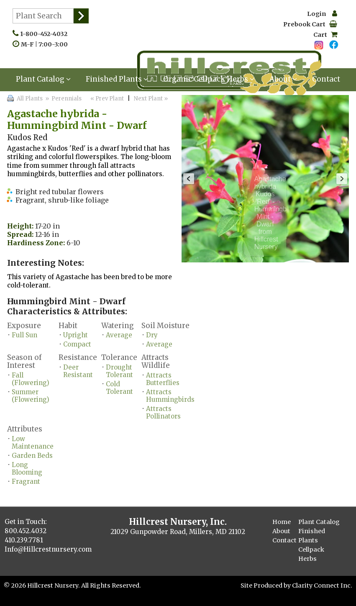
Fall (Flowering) (30, 379)
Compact (77, 344)
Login (322, 14)
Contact (326, 79)
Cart (325, 35)
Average (119, 335)
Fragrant (26, 481)
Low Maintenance (33, 442)
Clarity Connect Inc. (322, 585)
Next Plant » (151, 98)
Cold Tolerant (119, 387)
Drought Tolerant (119, 371)
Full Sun (24, 335)
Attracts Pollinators (163, 412)
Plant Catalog (43, 79)
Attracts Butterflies (162, 379)
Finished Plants (117, 79)
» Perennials (63, 98)
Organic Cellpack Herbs (208, 79)
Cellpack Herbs (311, 554)
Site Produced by (266, 585)
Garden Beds (32, 456)
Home (281, 522)
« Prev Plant (106, 98)
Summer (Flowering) (30, 395)
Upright (75, 335)
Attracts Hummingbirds (170, 395)
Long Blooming (27, 468)
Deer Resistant (78, 371)
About (283, 79)
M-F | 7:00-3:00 (46, 44)
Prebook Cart (310, 24)
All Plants (30, 98)
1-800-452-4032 (45, 34)
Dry (152, 335)
